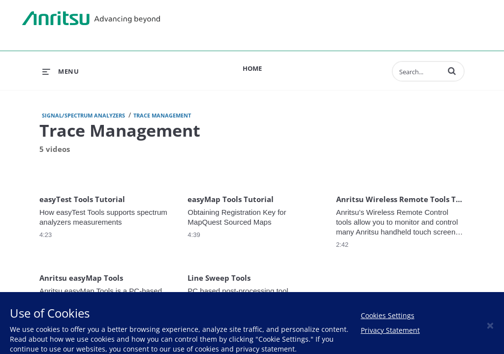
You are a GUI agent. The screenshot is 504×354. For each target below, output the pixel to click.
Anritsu (91, 18)
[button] (452, 71)
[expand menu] (60, 71)
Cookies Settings (387, 315)
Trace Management (162, 115)
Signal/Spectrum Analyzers (83, 115)
